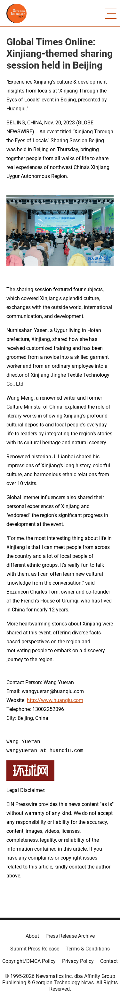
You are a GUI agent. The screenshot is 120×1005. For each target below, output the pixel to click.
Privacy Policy (78, 961)
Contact (109, 961)
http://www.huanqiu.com (55, 700)
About (32, 936)
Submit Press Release (34, 949)
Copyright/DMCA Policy (29, 961)
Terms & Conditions (88, 949)
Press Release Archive (70, 936)
